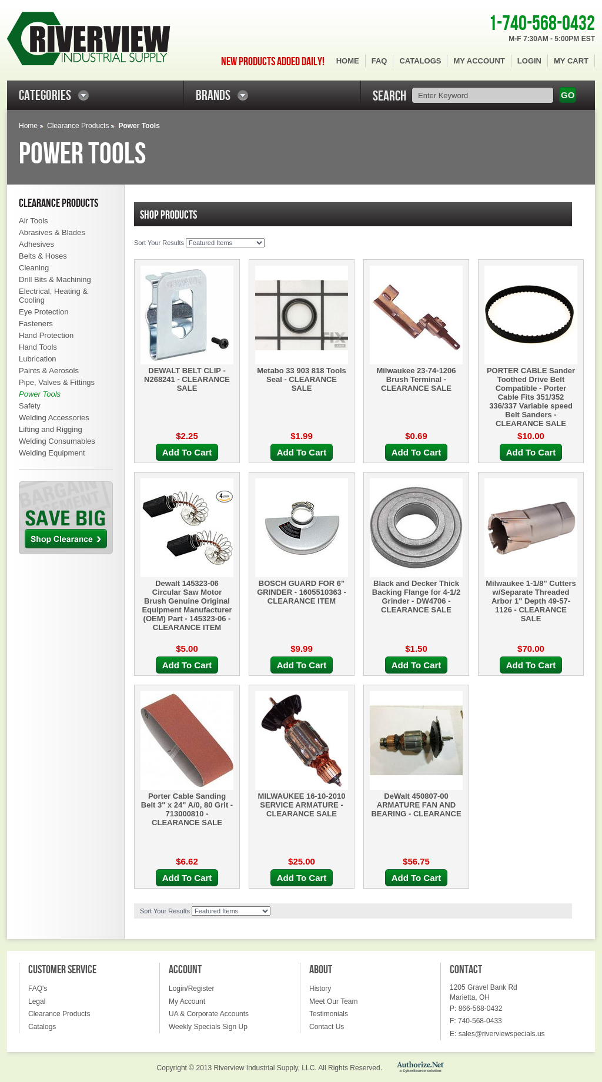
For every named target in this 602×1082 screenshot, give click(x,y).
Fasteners (36, 323)
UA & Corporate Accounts (209, 1014)
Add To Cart (187, 452)
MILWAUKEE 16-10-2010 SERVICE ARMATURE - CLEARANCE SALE (302, 805)
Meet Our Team (333, 1001)
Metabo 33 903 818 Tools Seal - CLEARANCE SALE (301, 379)
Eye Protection (44, 311)
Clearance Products (78, 126)
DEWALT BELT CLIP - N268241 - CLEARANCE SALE (187, 379)
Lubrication (37, 358)
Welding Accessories (54, 417)
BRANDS (213, 95)
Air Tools (33, 220)
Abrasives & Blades (52, 232)
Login (529, 60)
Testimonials (328, 1014)
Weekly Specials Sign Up (208, 1027)
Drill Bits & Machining (55, 279)
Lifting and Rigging (50, 429)
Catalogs (420, 60)
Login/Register (191, 988)
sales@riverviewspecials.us (502, 1034)
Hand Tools (38, 347)
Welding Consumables (57, 441)
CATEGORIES (45, 95)
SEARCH (389, 96)
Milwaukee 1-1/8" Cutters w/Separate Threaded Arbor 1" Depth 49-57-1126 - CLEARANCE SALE (531, 601)
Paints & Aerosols (49, 370)
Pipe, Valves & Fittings (57, 382)
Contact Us (326, 1027)
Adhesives (36, 244)
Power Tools (40, 394)
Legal (36, 1001)
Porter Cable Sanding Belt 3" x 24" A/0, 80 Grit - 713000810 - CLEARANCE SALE (187, 809)
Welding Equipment (52, 452)
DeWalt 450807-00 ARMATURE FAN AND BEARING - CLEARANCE (416, 805)
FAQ (379, 60)
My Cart (571, 60)
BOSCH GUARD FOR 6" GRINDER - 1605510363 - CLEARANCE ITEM (301, 592)
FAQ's (37, 988)
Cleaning (34, 267)
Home (347, 60)
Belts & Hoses (43, 256)
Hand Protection (46, 335)
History (320, 988)
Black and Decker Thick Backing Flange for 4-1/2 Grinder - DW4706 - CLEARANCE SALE (416, 596)
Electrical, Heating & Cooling (53, 295)
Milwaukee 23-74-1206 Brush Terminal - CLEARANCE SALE (416, 379)
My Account (478, 60)
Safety (30, 405)
